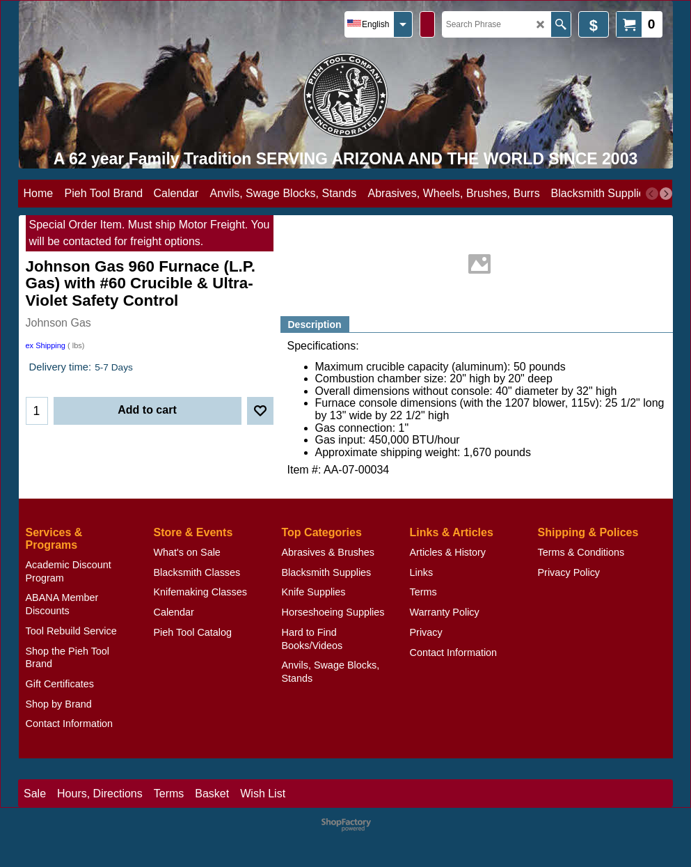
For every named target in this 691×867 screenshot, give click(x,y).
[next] (666, 193)
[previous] (652, 193)
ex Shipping (46, 345)
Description (315, 324)
